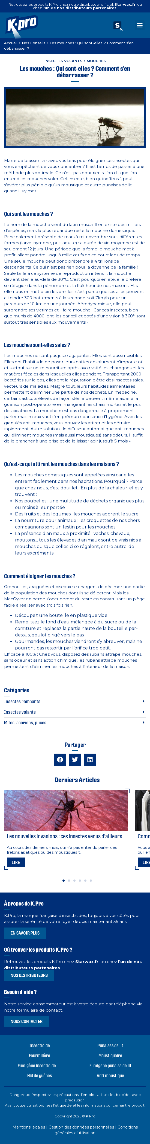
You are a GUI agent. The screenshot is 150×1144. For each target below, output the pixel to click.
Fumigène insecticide (37, 1065)
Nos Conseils (33, 43)
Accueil (10, 43)
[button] (140, 25)
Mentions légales (29, 1127)
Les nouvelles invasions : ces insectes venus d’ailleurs (64, 836)
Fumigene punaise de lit (110, 1065)
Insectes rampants (22, 701)
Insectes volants (63, 61)
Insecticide (39, 1045)
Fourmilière (39, 1055)
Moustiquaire (110, 1055)
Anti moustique (110, 1075)
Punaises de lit (110, 1045)
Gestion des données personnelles (81, 1127)
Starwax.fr (125, 4)
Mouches (96, 61)
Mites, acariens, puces (25, 722)
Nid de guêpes (39, 1075)
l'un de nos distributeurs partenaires (79, 8)
